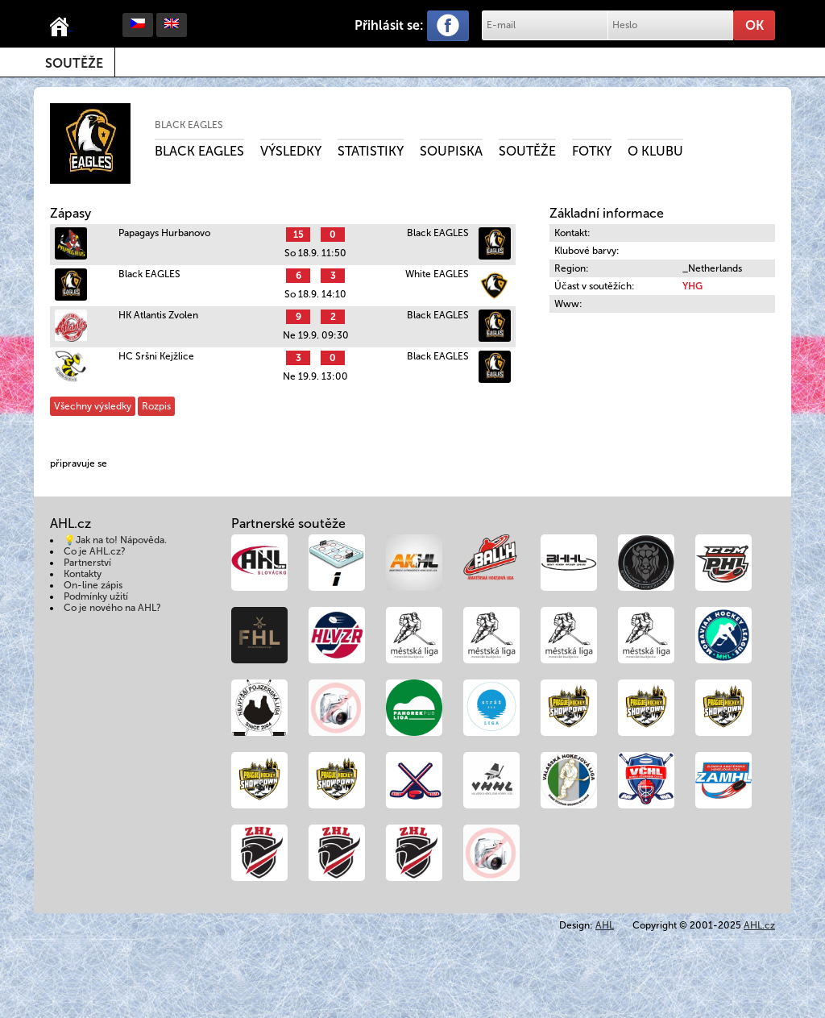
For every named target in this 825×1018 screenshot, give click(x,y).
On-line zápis (93, 585)
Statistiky (371, 151)
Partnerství (87, 562)
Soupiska (451, 151)
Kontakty (83, 574)
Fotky (591, 151)
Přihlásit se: (389, 25)
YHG (692, 286)
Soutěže (74, 63)
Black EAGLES (189, 125)
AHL (604, 925)
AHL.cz (759, 925)
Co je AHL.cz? (95, 551)
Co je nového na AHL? (112, 607)
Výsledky (290, 151)
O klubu (655, 151)
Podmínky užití (96, 596)
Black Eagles (199, 151)
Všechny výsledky (92, 406)
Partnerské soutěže (288, 523)
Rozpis (156, 406)
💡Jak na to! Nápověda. (115, 540)
